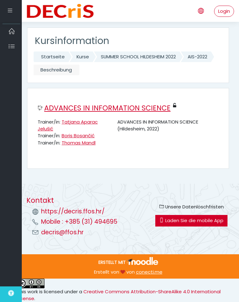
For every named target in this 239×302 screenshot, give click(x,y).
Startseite (53, 56)
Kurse (83, 56)
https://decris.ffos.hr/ (73, 211)
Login (224, 11)
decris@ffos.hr (62, 232)
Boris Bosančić (78, 135)
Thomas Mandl (79, 142)
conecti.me (149, 272)
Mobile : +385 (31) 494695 (79, 221)
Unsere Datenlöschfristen (191, 206)
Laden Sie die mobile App (191, 220)
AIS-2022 (197, 56)
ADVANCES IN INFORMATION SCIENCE (107, 108)
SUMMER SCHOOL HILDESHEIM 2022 (138, 56)
